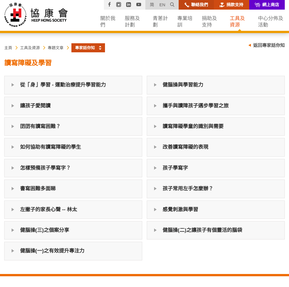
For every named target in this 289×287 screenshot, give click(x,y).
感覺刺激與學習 (180, 209)
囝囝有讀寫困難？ (40, 126)
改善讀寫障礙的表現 (185, 147)
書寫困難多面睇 (38, 188)
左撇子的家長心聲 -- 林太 (48, 209)
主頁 (8, 48)
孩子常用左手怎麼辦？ (188, 188)
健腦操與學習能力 (183, 85)
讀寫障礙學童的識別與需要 (193, 126)
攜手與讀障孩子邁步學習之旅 (196, 106)
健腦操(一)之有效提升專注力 (52, 251)
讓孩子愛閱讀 (35, 106)
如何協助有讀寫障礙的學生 (50, 147)
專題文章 (56, 48)
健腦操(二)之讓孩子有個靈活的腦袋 (202, 230)
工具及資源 (30, 48)
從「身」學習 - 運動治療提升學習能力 (63, 85)
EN (162, 4)
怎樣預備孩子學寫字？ (45, 168)
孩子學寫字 (175, 168)
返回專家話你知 (269, 45)
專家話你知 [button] (85, 48)
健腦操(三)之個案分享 (44, 230)
